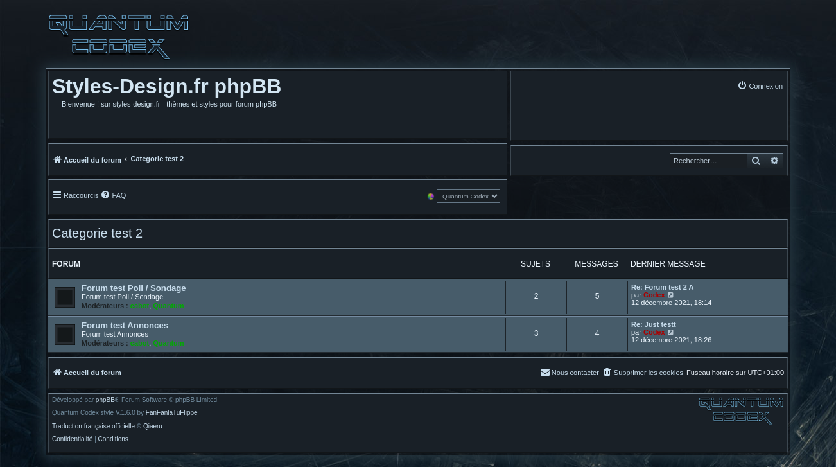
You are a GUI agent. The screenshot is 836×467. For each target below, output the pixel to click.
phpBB (105, 400)
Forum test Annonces (125, 325)
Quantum (168, 306)
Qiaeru (152, 426)
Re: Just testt (653, 324)
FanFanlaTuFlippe (172, 413)
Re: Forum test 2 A (662, 287)
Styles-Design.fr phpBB (166, 86)
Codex (654, 295)
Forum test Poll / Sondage (134, 288)
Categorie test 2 (97, 233)
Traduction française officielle (93, 426)
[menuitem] (760, 86)
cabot (139, 306)
